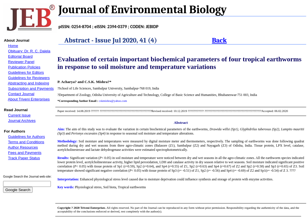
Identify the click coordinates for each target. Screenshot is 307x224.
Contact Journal (21, 94)
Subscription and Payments (31, 88)
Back (219, 40)
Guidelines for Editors (26, 72)
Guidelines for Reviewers (29, 78)
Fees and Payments (25, 153)
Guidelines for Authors (26, 137)
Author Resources (23, 147)
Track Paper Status (24, 158)
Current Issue (19, 115)
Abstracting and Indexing (28, 83)
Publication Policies (24, 67)
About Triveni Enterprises (29, 99)
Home (13, 46)
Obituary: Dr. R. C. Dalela (29, 51)
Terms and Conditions (26, 142)
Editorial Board (20, 56)
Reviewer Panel (21, 62)
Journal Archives (22, 120)
